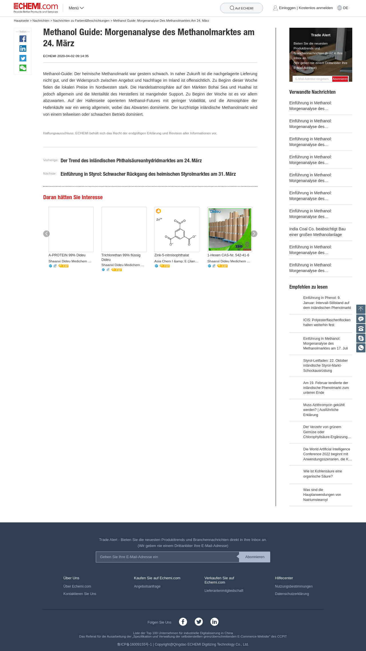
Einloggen (287, 8)
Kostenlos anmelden (316, 8)
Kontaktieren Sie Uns (79, 594)
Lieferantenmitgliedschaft (223, 591)
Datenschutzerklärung (292, 594)
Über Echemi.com (77, 586)
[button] (46, 233)
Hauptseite (21, 20)
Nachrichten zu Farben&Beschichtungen (81, 20)
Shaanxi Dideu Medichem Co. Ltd (71, 261)
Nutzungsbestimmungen (294, 586)
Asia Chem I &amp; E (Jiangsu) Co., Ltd (177, 261)
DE (345, 8)
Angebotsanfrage (147, 586)
